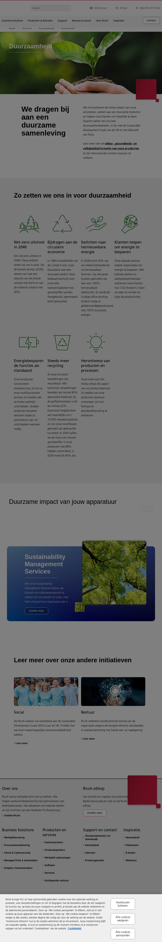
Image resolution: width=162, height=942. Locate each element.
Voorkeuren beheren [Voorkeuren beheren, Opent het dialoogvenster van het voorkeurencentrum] (123, 904)
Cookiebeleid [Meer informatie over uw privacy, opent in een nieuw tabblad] (74, 928)
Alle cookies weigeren (123, 918)
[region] (81, 918)
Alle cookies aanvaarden (123, 933)
